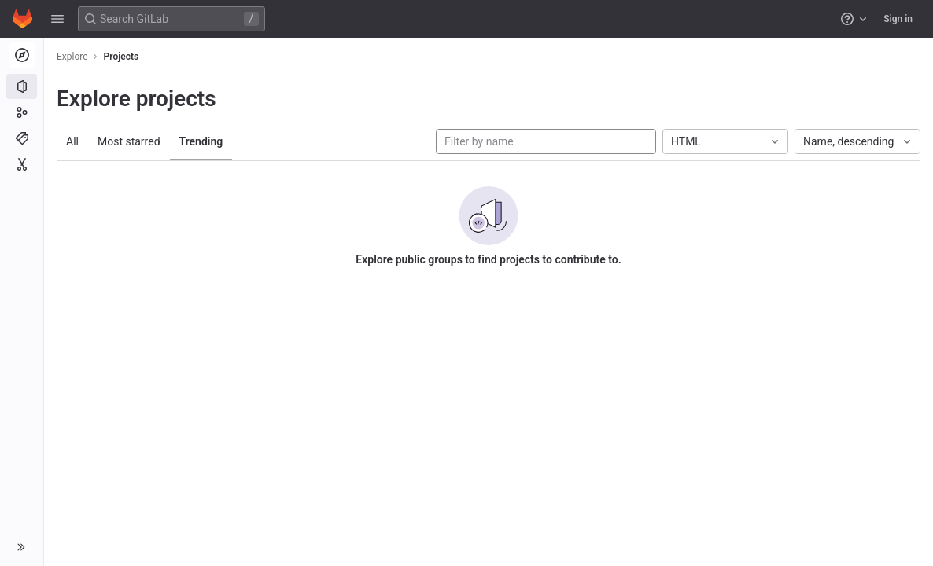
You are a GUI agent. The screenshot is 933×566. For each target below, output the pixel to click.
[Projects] (21, 86)
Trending (201, 141)
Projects (121, 56)
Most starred (129, 141)
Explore (72, 56)
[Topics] (21, 138)
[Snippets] (21, 164)
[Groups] (21, 112)
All (72, 141)
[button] (57, 18)
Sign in (898, 18)
